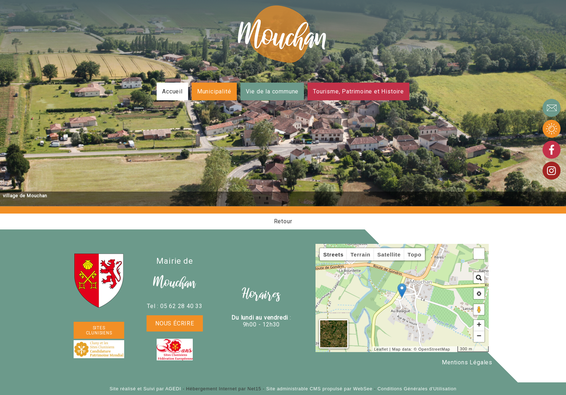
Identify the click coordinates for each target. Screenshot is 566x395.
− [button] (479, 336)
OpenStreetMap (434, 349)
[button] (479, 253)
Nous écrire (174, 323)
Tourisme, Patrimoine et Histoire (358, 91)
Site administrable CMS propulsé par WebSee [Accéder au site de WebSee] (319, 388)
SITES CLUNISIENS (99, 330)
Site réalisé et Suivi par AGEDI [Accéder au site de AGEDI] (145, 388)
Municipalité (214, 91)
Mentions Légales (467, 362)
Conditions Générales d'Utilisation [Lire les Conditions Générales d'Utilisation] (417, 388)
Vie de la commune (272, 91)
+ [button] (479, 325)
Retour (283, 221)
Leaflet (381, 349)
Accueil (172, 91)
